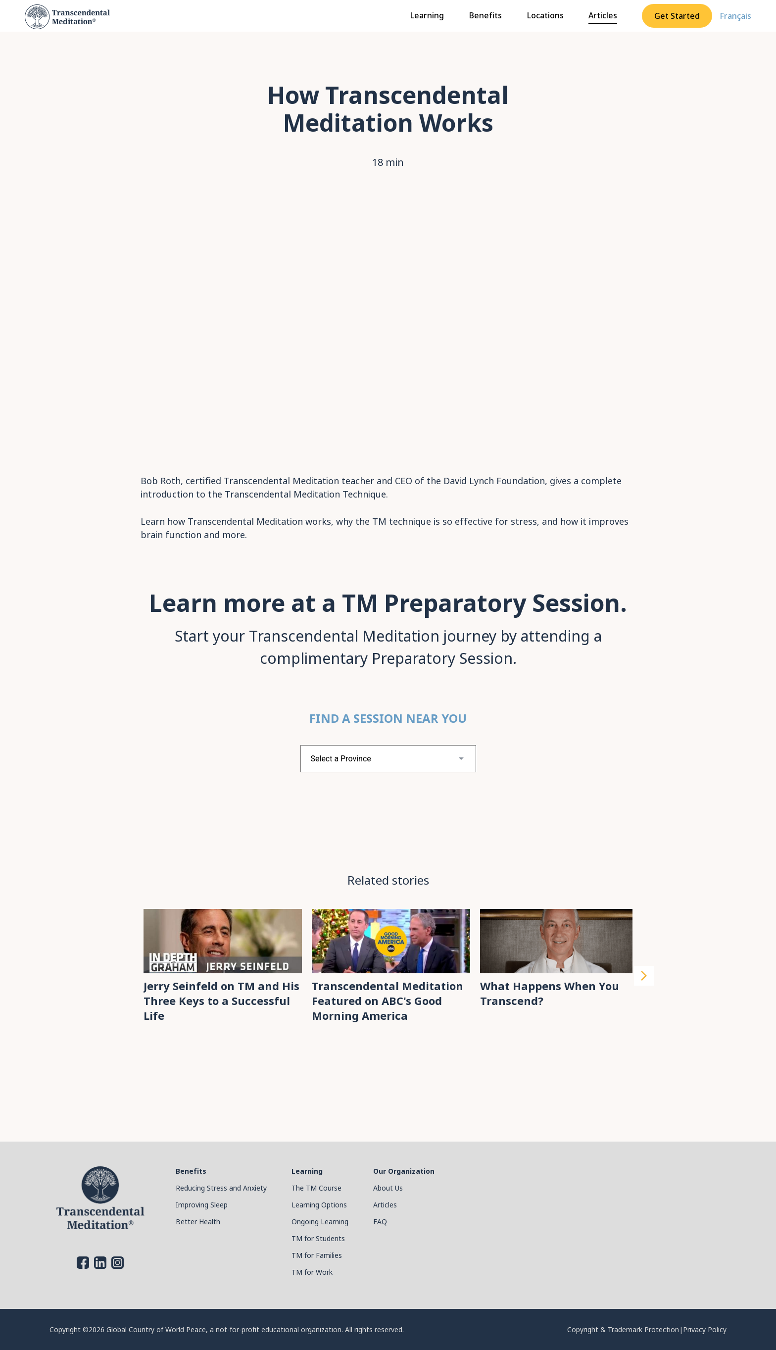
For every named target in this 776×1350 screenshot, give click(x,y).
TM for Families (316, 1255)
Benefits (485, 15)
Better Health (198, 1221)
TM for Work (312, 1272)
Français (735, 15)
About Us (388, 1188)
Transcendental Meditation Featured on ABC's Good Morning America (387, 1000)
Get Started (677, 15)
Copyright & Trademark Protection (623, 1329)
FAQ (380, 1221)
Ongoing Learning (319, 1221)
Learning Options (319, 1204)
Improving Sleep (202, 1204)
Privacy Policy (705, 1329)
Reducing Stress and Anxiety (221, 1188)
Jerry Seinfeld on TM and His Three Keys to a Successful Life (221, 1000)
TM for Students (318, 1238)
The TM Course (316, 1188)
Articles (602, 15)
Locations (545, 15)
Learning (427, 15)
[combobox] (388, 759)
